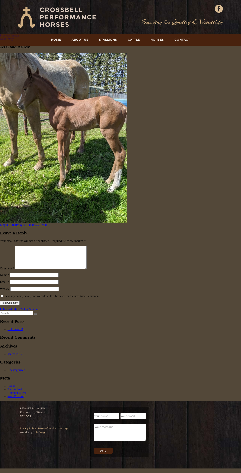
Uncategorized (16, 374)
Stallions (108, 39)
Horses (157, 39)
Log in (11, 390)
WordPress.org (16, 400)
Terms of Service (47, 432)
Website (5, 293)
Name (4, 279)
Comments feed (17, 397)
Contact (182, 39)
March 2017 (15, 358)
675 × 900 (40, 225)
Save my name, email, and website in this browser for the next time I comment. (52, 300)
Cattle (134, 39)
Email (4, 286)
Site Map (63, 432)
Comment (7, 273)
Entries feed (15, 393)
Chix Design (39, 436)
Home (56, 39)
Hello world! (15, 333)
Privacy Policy (28, 432)
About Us (80, 39)
